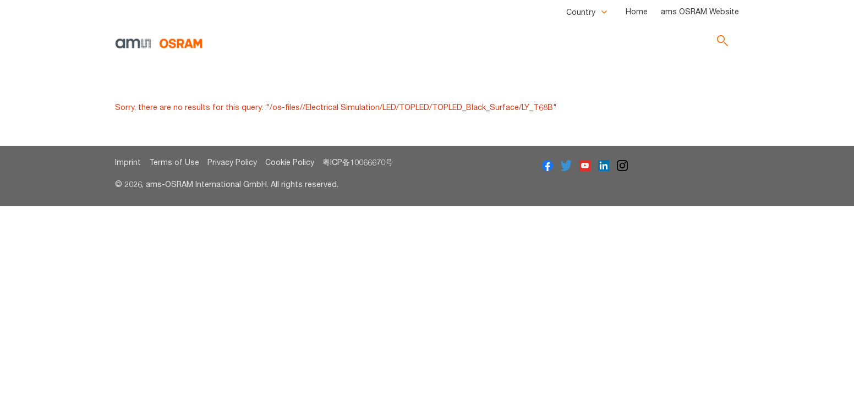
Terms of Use (174, 162)
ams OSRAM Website (700, 11)
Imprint (128, 162)
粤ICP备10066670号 (357, 162)
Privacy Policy (232, 162)
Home (637, 11)
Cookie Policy (289, 162)
